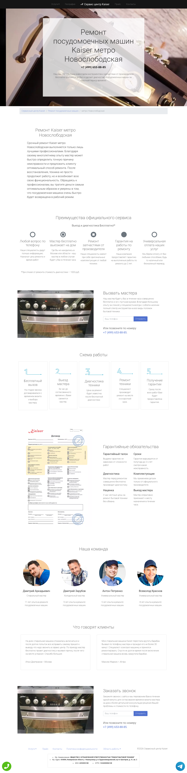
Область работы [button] (111, 749)
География (70, 4)
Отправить (140, 319)
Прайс (118, 4)
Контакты (131, 4)
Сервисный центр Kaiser (33, 111)
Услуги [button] (54, 4)
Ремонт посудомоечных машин (63, 111)
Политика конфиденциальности (81, 749)
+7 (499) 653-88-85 (93, 67)
